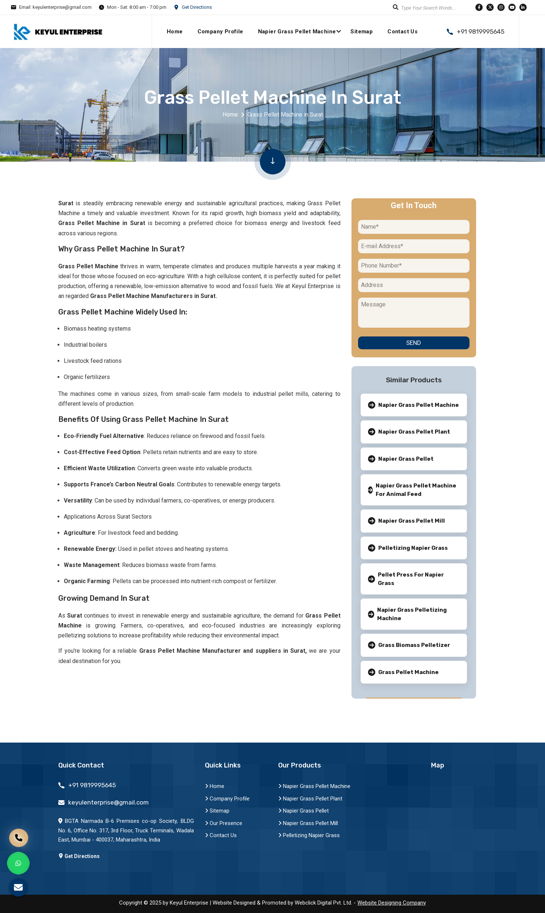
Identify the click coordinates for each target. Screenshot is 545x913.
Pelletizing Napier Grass (309, 835)
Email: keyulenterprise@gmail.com (55, 7)
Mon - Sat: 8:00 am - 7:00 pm (136, 7)
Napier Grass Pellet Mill (308, 823)
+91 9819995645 (480, 32)
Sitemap (361, 31)
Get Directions (197, 7)
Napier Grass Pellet (303, 810)
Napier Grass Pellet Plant (310, 798)
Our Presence (223, 823)
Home (175, 31)
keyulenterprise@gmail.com (108, 802)
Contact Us (402, 31)
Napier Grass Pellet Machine (297, 31)
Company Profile (220, 31)
